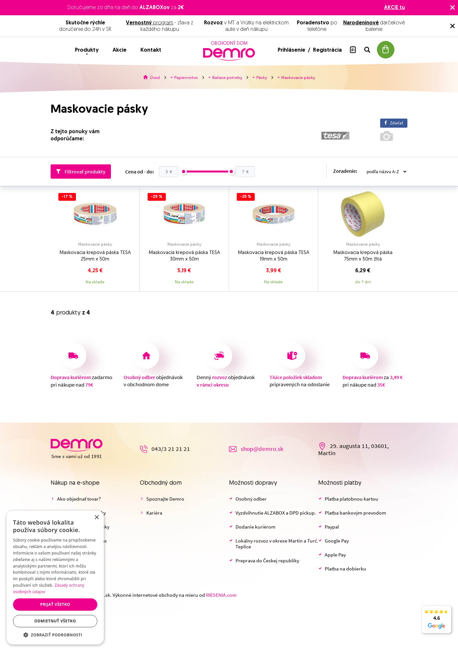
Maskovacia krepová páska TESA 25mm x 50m (95, 256)
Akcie (120, 50)
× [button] (96, 517)
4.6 (436, 623)
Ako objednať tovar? (79, 499)
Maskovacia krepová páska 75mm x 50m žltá (362, 256)
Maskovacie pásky (95, 244)
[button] (55, 635)
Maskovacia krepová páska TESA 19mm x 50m (273, 256)
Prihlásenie (292, 50)
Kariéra (154, 513)
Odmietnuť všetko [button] (55, 621)
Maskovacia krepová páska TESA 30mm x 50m (184, 256)
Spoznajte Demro (165, 499)
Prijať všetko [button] (55, 604)
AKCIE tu (394, 7)
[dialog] (55, 578)
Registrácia (327, 50)
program (149, 23)
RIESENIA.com (221, 595)
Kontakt (150, 50)
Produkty (87, 50)
